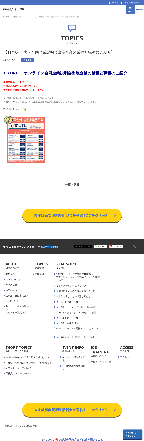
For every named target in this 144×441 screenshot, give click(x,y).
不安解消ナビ (12, 300)
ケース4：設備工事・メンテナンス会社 (76, 312)
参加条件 (10, 274)
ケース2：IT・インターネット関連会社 (76, 307)
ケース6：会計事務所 (67, 323)
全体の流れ (11, 284)
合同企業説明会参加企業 (73, 367)
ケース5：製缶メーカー (68, 317)
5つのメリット (13, 279)
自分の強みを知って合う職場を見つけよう (27, 357)
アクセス (124, 357)
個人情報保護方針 (28, 425)
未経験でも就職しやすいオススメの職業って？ (30, 362)
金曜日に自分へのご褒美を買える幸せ (75, 291)
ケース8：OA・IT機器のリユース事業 (75, 336)
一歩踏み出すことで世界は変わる (73, 296)
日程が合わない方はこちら (132, 434)
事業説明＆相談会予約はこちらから (72, 205)
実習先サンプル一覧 (101, 361)
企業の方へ (115, 2)
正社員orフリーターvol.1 (18, 373)
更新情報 (39, 274)
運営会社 (9, 425)
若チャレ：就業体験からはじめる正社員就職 (17, 309)
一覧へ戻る (72, 184)
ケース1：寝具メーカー (68, 301)
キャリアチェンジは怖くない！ (72, 285)
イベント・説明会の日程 (73, 359)
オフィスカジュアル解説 (18, 368)
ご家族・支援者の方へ (132, 2)
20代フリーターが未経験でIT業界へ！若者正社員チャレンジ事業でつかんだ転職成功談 (78, 277)
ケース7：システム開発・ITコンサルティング (77, 330)
